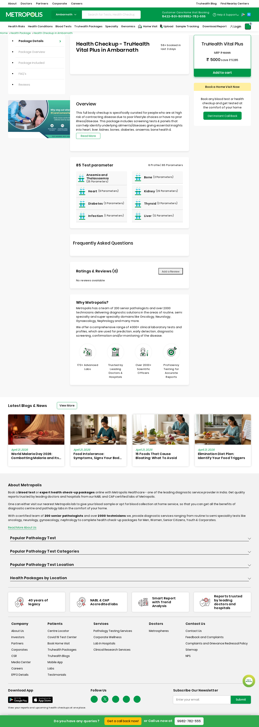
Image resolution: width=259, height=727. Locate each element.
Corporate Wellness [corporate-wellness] (107, 637)
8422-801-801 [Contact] (173, 16)
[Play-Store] (243, 15)
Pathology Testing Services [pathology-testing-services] (112, 631)
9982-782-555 (189, 721)
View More (66, 405)
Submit (241, 700)
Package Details (31, 41)
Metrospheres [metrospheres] (159, 631)
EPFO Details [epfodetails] (20, 675)
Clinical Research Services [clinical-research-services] (112, 650)
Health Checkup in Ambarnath (53, 33)
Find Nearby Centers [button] (235, 3)
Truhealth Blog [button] (206, 3)
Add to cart (222, 72)
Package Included (32, 63)
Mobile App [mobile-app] (55, 662)
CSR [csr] (14, 656)
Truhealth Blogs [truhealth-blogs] (59, 656)
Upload (166, 26)
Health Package (21, 33)
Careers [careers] (17, 668)
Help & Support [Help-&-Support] (227, 14)
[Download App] (18, 700)
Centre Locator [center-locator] (58, 631)
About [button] (12, 3)
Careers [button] (76, 3)
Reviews (24, 85)
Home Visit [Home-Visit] (147, 26)
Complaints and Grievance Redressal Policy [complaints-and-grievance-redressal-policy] (217, 643)
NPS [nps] (188, 656)
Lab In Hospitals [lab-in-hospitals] (104, 643)
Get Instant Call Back (222, 116)
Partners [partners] (17, 643)
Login (237, 26)
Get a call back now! (123, 721)
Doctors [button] (26, 3)
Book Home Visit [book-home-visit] (59, 643)
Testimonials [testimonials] (57, 675)
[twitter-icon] (104, 699)
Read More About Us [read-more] (22, 527)
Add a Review (170, 271)
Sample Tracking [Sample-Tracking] (187, 26)
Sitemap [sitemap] (192, 650)
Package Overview (32, 52)
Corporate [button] (59, 3)
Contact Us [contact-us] (194, 631)
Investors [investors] (17, 637)
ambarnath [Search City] (66, 14)
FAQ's (22, 74)
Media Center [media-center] (21, 662)
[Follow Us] (94, 699)
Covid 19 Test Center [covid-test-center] (62, 637)
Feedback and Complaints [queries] (205, 637)
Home (4, 33)
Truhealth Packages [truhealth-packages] (62, 650)
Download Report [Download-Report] (215, 26)
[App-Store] (249, 15)
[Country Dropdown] (225, 14)
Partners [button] (42, 3)
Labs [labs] (51, 668)
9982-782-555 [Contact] (195, 16)
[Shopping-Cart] (248, 26)
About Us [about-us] (17, 631)
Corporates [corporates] (19, 650)
